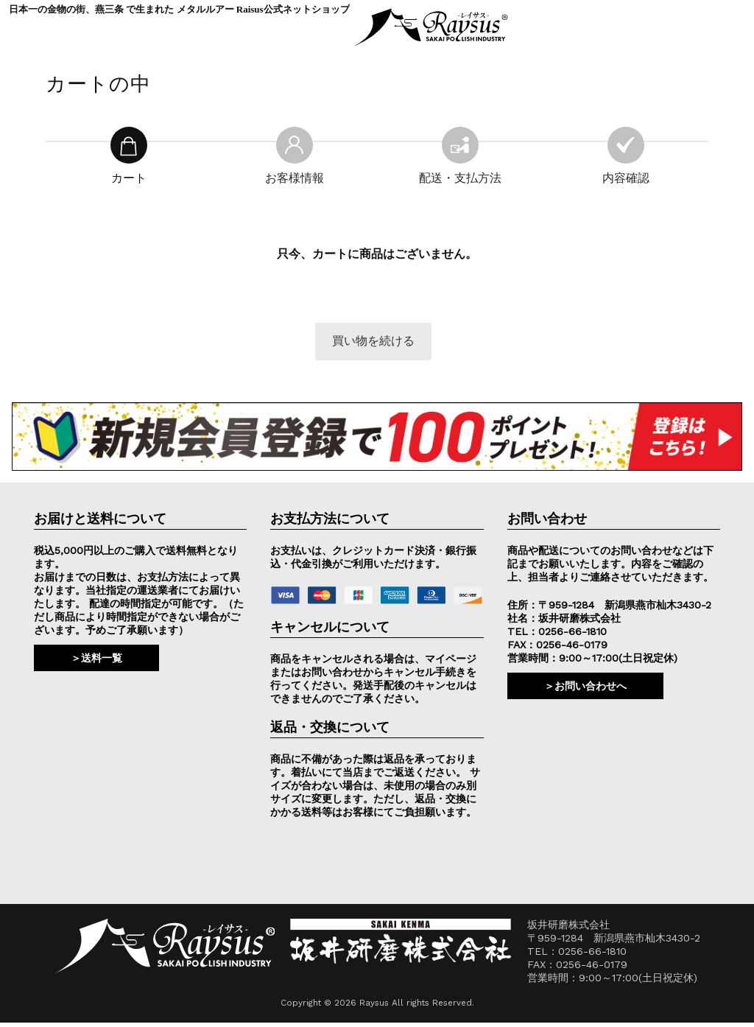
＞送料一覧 (96, 661)
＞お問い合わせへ (585, 689)
